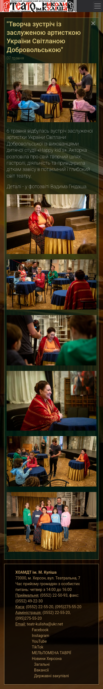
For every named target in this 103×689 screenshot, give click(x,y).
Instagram (40, 635)
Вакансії (41, 670)
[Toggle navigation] (97, 6)
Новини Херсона (47, 658)
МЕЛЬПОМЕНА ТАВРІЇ (51, 653)
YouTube (39, 641)
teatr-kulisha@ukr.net (45, 624)
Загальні (42, 664)
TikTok (37, 647)
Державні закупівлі (51, 676)
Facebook (40, 630)
